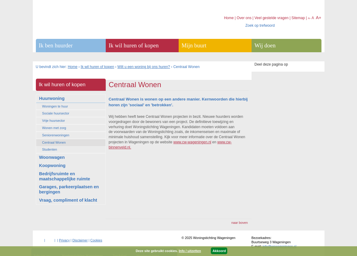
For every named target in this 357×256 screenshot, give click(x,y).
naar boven (239, 222)
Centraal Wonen (54, 142)
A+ (318, 17)
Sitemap (298, 18)
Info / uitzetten (190, 251)
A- (309, 18)
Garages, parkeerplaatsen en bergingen (69, 189)
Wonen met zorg (54, 128)
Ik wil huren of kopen (97, 67)
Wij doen (265, 45)
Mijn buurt (194, 45)
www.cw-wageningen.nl (192, 142)
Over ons (244, 18)
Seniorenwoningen (55, 135)
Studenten (49, 149)
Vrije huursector (53, 120)
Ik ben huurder (56, 45)
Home (72, 67)
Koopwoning (52, 165)
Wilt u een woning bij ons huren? (143, 67)
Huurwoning (52, 98)
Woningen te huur (55, 106)
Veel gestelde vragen (271, 18)
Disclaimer (80, 240)
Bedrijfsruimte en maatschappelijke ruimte (64, 176)
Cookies (96, 240)
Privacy (64, 240)
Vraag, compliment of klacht (68, 200)
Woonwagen (52, 157)
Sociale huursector (55, 113)
